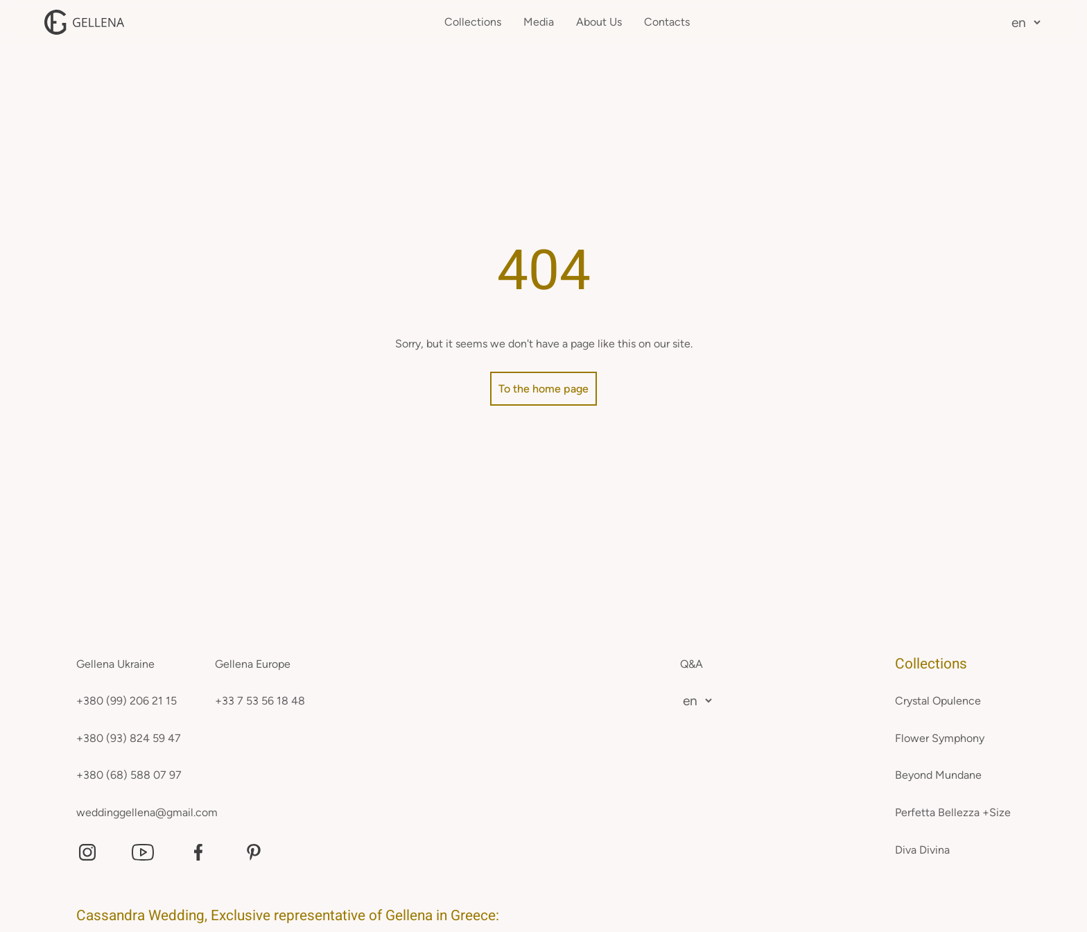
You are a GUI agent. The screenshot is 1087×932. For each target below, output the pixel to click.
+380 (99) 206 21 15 (126, 700)
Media (538, 21)
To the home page (543, 388)
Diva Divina (922, 849)
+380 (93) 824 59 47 (128, 738)
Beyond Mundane (938, 775)
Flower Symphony (939, 738)
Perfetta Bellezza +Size (953, 812)
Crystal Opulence (938, 700)
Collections (472, 21)
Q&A (691, 664)
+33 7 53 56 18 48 (260, 700)
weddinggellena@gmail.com (147, 812)
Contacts (667, 21)
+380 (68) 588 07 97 (129, 775)
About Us (599, 21)
